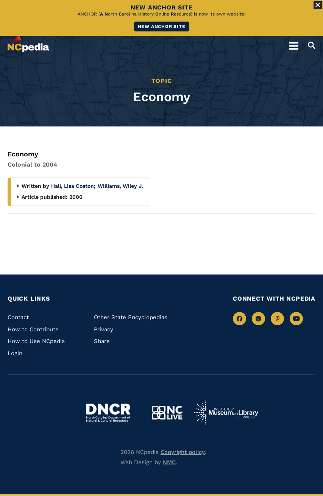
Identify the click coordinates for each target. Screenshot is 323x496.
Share (102, 341)
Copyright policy (183, 452)
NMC (169, 462)
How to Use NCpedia (36, 341)
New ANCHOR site (162, 26)
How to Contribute (33, 329)
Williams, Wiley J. (120, 186)
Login (15, 353)
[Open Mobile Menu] (293, 45)
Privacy (103, 329)
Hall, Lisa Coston (73, 186)
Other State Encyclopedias (130, 317)
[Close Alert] (318, 5)
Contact (18, 317)
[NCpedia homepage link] (28, 42)
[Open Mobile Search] (309, 45)
